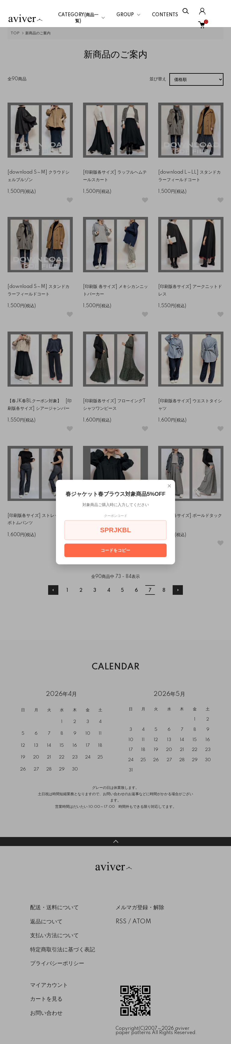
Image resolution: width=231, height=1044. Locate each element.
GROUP (125, 15)
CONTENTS (165, 15)
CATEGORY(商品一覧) (78, 18)
